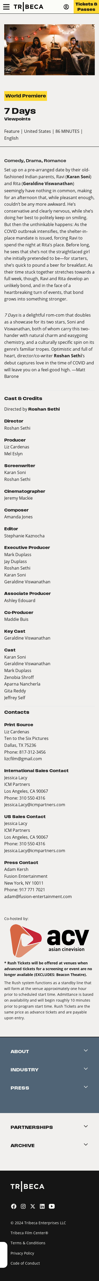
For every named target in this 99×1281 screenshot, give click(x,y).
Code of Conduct (25, 1263)
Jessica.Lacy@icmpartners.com (34, 804)
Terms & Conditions (28, 1242)
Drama (33, 160)
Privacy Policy (22, 1253)
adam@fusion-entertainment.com (38, 896)
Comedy (13, 160)
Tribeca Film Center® (29, 1232)
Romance (55, 160)
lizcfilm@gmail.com (23, 758)
